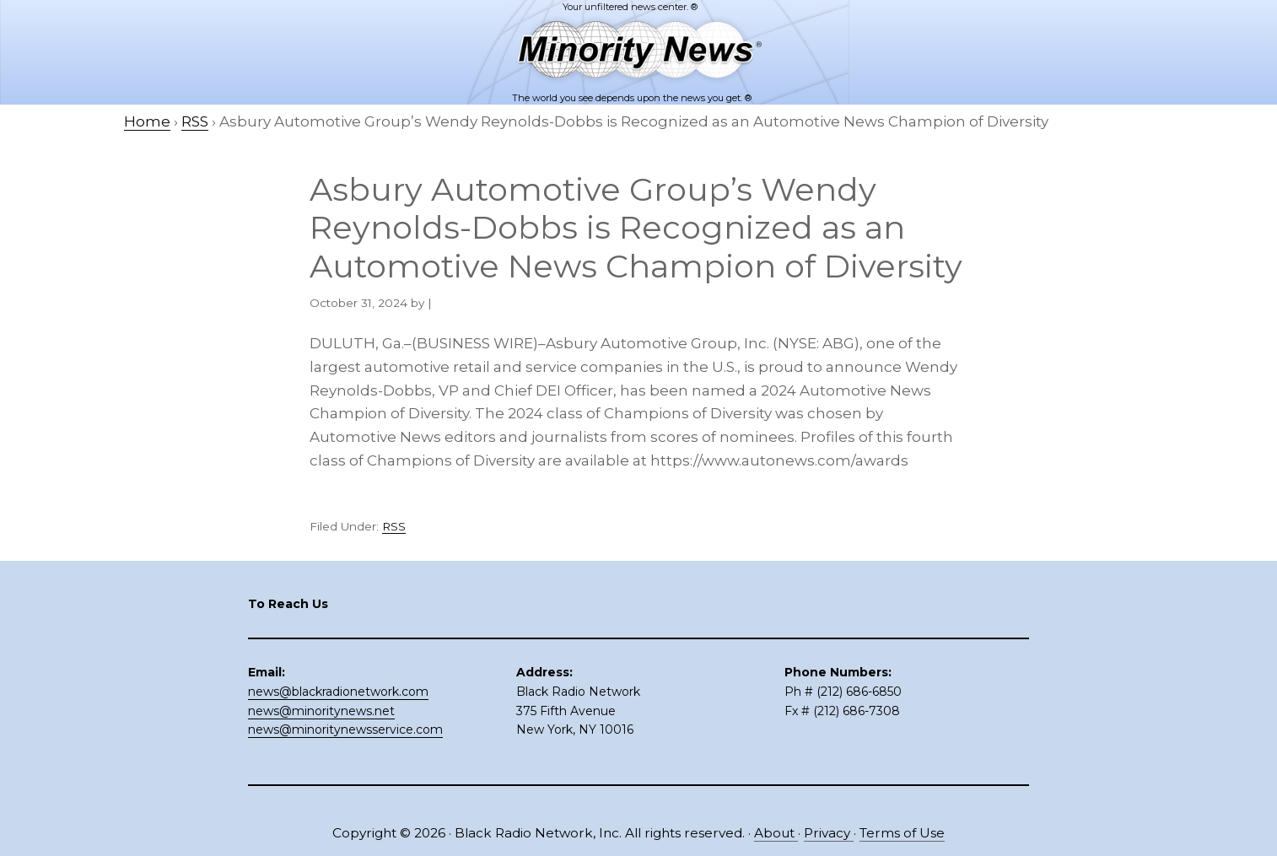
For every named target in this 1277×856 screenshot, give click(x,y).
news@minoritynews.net (321, 711)
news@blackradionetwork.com (338, 691)
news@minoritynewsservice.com (345, 729)
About (776, 833)
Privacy (829, 833)
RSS (394, 526)
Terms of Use (902, 833)
